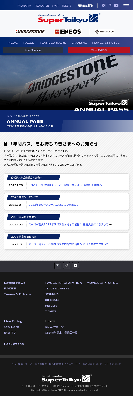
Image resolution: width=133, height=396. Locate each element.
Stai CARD (99, 50)
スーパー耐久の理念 (38, 364)
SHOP (54, 6)
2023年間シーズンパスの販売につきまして (52, 204)
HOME (9, 116)
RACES (28, 42)
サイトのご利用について (87, 364)
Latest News (15, 283)
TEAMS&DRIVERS (53, 42)
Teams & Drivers (18, 294)
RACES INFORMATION (64, 283)
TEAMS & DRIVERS (55, 288)
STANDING (79, 42)
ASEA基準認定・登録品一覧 (60, 332)
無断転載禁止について (61, 364)
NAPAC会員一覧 (54, 326)
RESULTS (50, 305)
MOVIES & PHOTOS (106, 42)
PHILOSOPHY (23, 6)
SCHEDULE (51, 300)
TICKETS (64, 6)
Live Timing (33, 50)
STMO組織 (21, 364)
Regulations (14, 344)
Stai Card (12, 327)
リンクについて (110, 364)
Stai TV (10, 332)
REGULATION (40, 6)
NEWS (13, 42)
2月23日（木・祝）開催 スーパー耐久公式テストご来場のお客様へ (63, 185)
